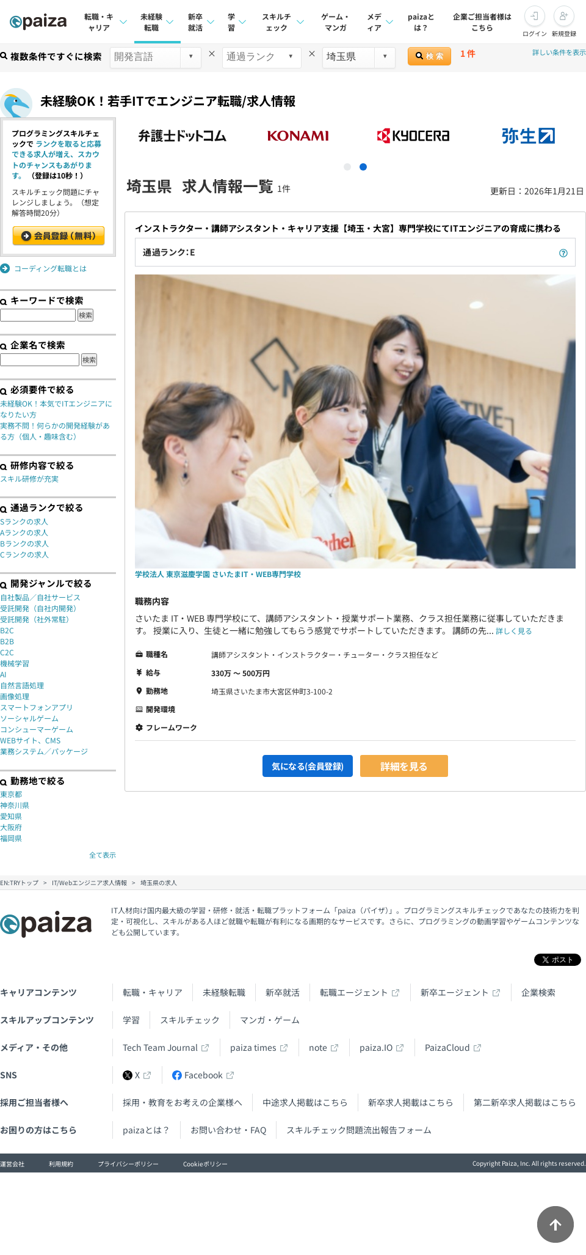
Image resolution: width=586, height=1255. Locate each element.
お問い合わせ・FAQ (228, 1130)
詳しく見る (514, 630)
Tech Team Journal (160, 1047)
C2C (7, 652)
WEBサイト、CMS (30, 740)
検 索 (429, 56)
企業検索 (538, 992)
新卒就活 (283, 992)
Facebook (197, 1075)
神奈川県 (14, 805)
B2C (7, 630)
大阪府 (11, 827)
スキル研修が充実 (29, 478)
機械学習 (14, 663)
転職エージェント (354, 992)
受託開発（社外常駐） (36, 619)
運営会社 (12, 1163)
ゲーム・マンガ (335, 21)
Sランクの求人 (24, 521)
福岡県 (11, 838)
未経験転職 (224, 992)
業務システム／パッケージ (44, 751)
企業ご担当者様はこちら (482, 21)
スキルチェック (190, 1020)
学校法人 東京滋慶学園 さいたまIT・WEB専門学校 (218, 574)
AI (3, 674)
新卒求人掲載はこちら (411, 1102)
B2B (7, 641)
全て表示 (102, 854)
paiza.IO (376, 1047)
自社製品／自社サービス (40, 597)
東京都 (11, 794)
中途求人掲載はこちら (305, 1102)
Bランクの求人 (24, 543)
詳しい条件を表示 (559, 52)
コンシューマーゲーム (36, 729)
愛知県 (11, 816)
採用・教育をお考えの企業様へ (182, 1102)
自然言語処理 (22, 685)
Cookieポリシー (205, 1163)
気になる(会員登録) (308, 766)
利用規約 (61, 1163)
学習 (131, 1020)
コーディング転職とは (50, 268)
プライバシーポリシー (128, 1163)
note (318, 1047)
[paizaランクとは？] (563, 252)
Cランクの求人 (24, 554)
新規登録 (564, 33)
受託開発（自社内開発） (40, 608)
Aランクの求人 (24, 532)
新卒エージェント (455, 992)
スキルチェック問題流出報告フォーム (359, 1130)
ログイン (535, 33)
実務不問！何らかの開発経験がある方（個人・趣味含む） (55, 430)
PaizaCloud (447, 1047)
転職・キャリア (153, 992)
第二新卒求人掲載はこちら (525, 1102)
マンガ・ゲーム (270, 1020)
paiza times (253, 1047)
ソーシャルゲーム (29, 718)
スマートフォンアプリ (36, 707)
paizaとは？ (421, 21)
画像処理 (14, 696)
